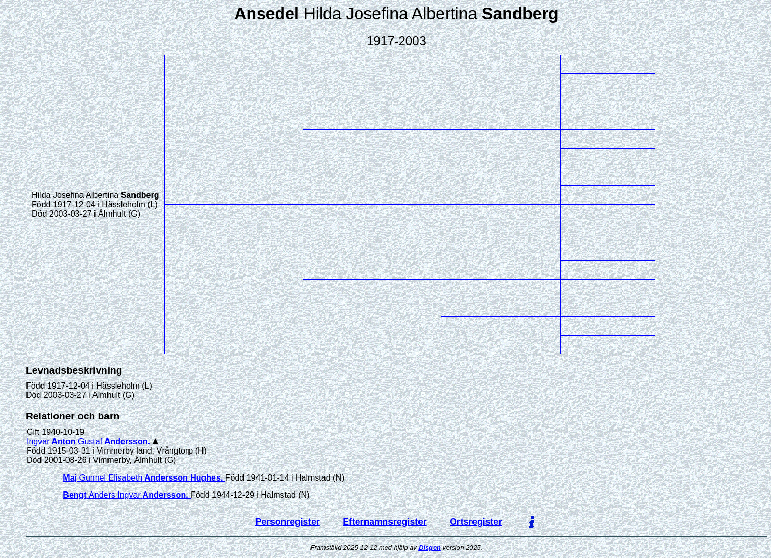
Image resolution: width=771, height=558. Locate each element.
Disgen (429, 547)
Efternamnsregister (384, 521)
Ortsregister (476, 521)
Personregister (287, 521)
